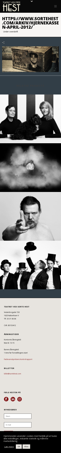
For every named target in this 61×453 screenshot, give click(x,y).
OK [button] (19, 446)
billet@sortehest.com (12, 373)
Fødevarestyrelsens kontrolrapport (18, 359)
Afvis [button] (26, 446)
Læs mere (9, 446)
